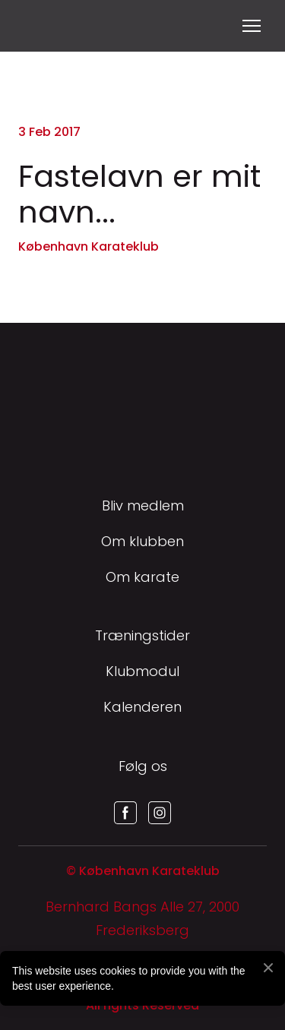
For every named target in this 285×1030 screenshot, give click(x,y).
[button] (125, 812)
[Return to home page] (36, 26)
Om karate (142, 576)
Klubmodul (142, 671)
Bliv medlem (143, 505)
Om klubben (142, 541)
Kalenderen (142, 706)
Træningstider (142, 635)
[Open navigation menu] (251, 26)
